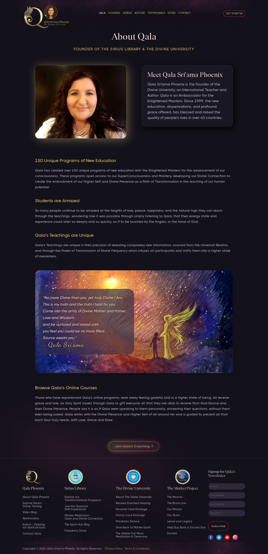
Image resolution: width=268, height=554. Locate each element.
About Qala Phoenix (36, 497)
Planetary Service (127, 521)
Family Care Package (130, 515)
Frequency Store (75, 530)
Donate (172, 533)
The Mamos (174, 497)
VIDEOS (127, 13)
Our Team (173, 515)
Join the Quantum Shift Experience (76, 508)
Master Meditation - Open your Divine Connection (84, 517)
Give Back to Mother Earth (133, 527)
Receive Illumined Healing (133, 503)
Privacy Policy (114, 548)
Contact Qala (32, 533)
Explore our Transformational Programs (83, 498)
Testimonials (156, 13)
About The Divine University (134, 497)
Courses (114, 13)
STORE (172, 13)
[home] (46, 17)
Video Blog (30, 512)
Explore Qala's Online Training (32, 505)
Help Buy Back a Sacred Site (186, 527)
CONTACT (184, 13)
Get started (234, 13)
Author (140, 13)
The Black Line (176, 503)
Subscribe (218, 526)
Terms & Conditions (137, 548)
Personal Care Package (131, 509)
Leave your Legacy (179, 521)
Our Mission (174, 509)
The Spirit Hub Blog (77, 524)
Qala (102, 13)
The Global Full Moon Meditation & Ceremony (131, 535)
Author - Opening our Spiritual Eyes (34, 526)
